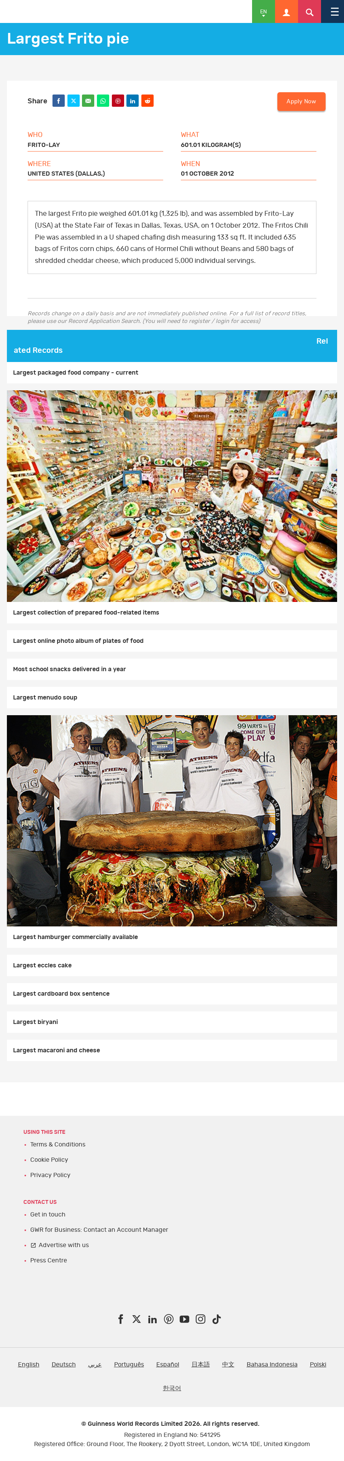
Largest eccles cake (42, 965)
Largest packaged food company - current (75, 373)
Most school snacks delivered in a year (69, 669)
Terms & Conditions (57, 1144)
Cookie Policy (49, 1160)
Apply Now (301, 101)
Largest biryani (35, 1022)
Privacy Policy (50, 1175)
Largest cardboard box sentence (61, 994)
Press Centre (48, 1260)
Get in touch (48, 1215)
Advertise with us (64, 1245)
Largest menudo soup (45, 698)
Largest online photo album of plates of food (78, 641)
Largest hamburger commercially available (75, 937)
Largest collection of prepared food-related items (86, 613)
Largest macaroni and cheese (56, 1050)
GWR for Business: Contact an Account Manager (99, 1230)
